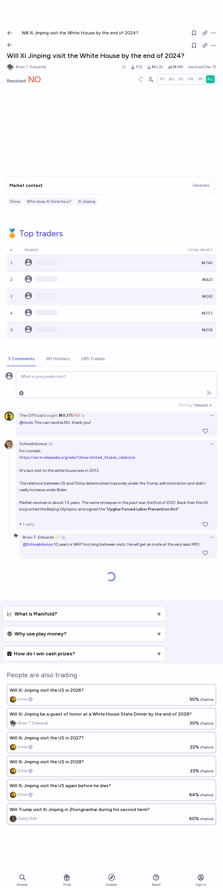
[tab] (21, 359)
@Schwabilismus (38, 544)
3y (50, 443)
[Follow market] (194, 45)
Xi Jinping (86, 201)
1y (83, 415)
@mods (26, 422)
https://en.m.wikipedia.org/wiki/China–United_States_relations (77, 457)
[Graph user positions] (150, 79)
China (15, 201)
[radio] (162, 79)
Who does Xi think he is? (49, 201)
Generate (201, 185)
